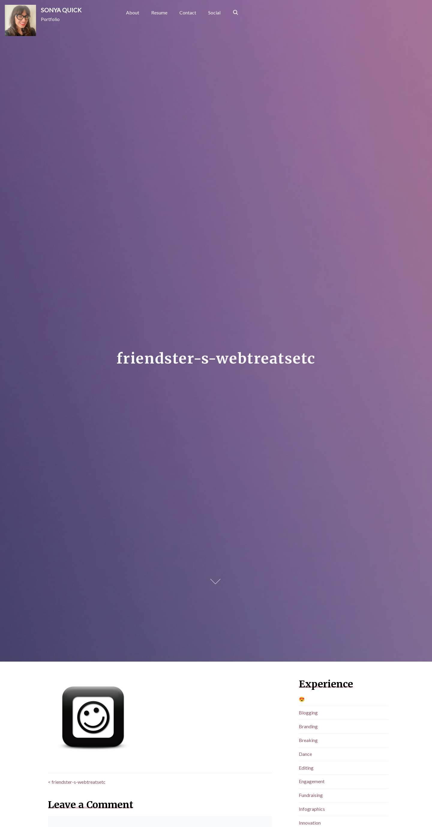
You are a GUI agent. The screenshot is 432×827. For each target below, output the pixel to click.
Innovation (310, 822)
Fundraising (311, 795)
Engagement (312, 781)
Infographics (312, 809)
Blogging (308, 712)
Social (214, 12)
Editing (306, 768)
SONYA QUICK (61, 10)
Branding (308, 726)
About (132, 12)
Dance (305, 754)
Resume (159, 12)
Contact (187, 12)
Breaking (308, 740)
